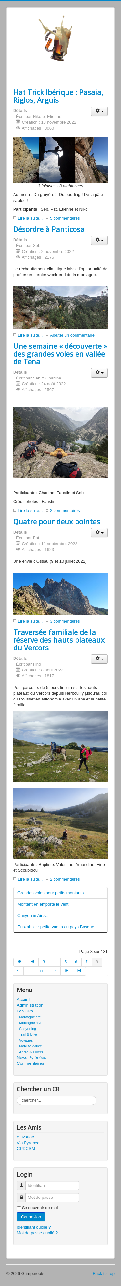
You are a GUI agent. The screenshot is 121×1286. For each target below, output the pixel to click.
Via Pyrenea (28, 1142)
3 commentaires (65, 621)
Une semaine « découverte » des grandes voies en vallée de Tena (60, 353)
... (54, 961)
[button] (99, 111)
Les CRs (25, 1011)
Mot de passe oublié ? (37, 1232)
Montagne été (30, 1017)
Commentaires (30, 1063)
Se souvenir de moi (40, 1207)
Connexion (31, 1216)
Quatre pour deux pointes (56, 521)
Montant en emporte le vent (42, 904)
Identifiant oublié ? (34, 1227)
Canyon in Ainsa (32, 915)
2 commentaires (65, 510)
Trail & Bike (28, 1034)
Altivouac (25, 1137)
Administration (30, 1005)
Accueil (23, 999)
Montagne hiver (31, 1023)
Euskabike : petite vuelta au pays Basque (55, 926)
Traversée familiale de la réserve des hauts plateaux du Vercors (59, 639)
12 (54, 971)
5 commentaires (65, 218)
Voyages (26, 1040)
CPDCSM (26, 1148)
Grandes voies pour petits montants (50, 892)
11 (41, 971)
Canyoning (27, 1029)
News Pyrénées (31, 1057)
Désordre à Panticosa (49, 229)
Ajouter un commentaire (72, 335)
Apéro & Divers (31, 1052)
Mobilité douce (30, 1046)
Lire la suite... (30, 218)
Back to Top (104, 1273)
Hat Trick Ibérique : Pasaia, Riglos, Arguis (58, 96)
